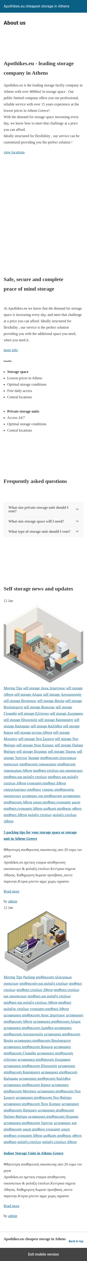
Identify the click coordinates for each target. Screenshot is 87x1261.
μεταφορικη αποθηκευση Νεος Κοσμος (32, 1104)
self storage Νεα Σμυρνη (36, 739)
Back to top (76, 1241)
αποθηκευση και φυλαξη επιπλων (43, 983)
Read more (11, 891)
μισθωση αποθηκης (57, 808)
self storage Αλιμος (28, 694)
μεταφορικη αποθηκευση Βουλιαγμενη (42, 1040)
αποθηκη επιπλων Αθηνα (35, 990)
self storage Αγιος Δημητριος (44, 688)
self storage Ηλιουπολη (20, 720)
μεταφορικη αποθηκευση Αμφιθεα (28, 1028)
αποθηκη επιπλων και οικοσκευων (58, 770)
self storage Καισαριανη (55, 720)
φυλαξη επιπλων (40, 815)
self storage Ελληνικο (33, 713)
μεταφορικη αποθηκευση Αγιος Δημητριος (34, 1015)
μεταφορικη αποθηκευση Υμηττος (28, 1123)
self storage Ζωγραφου (66, 713)
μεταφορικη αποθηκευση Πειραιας (53, 1116)
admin (12, 901)
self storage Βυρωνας (39, 707)
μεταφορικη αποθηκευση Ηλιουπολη (30, 1066)
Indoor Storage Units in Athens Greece (33, 1153)
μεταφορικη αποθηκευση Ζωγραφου (44, 1059)
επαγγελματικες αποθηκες (22, 789)
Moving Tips (13, 688)
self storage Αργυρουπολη (62, 694)
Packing (29, 977)
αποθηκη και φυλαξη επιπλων (25, 777)
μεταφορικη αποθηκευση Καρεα (27, 1085)
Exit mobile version (43, 1254)
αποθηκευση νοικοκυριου (38, 764)
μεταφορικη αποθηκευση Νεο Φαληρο (44, 1097)
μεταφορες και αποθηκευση (42, 796)
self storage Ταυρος (62, 751)
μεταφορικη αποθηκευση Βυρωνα (28, 1047)
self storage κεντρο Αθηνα (33, 732)
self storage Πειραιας (31, 751)
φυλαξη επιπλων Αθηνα (59, 1142)
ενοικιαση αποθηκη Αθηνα (46, 783)
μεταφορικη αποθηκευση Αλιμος (57, 1021)
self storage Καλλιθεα (46, 726)
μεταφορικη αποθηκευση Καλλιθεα (44, 1078)
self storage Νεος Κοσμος (35, 745)
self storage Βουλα (50, 701)
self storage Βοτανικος (20, 701)
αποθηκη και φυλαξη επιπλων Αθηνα (30, 1002)
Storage (33, 758)
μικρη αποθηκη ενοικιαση (52, 802)
